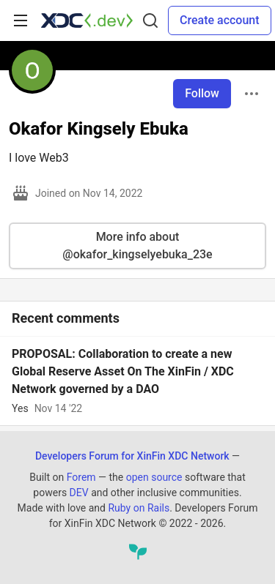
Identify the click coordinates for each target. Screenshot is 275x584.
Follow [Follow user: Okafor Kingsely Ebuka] (202, 93)
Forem (81, 477)
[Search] (150, 20)
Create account (220, 20)
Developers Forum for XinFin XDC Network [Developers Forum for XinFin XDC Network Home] (132, 456)
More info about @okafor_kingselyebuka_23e (137, 245)
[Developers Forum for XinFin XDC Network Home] (87, 20)
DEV (79, 492)
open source (154, 477)
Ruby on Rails (138, 508)
